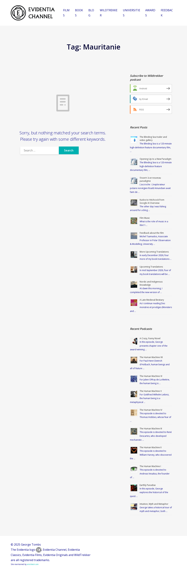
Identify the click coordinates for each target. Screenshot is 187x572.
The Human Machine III (151, 428)
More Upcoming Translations (154, 251)
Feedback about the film (152, 232)
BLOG (91, 12)
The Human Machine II (150, 447)
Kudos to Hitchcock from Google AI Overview (152, 201)
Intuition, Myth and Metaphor (154, 503)
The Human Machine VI (151, 376)
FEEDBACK (167, 12)
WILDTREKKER (108, 12)
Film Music (145, 217)
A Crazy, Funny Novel (150, 338)
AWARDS (150, 12)
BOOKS (79, 12)
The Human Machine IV (151, 409)
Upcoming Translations (151, 266)
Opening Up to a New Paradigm (155, 158)
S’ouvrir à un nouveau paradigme (150, 179)
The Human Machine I (150, 466)
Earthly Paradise (148, 485)
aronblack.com (33, 564)
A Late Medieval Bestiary (152, 299)
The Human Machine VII (151, 357)
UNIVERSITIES (131, 12)
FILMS (66, 12)
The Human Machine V (151, 391)
